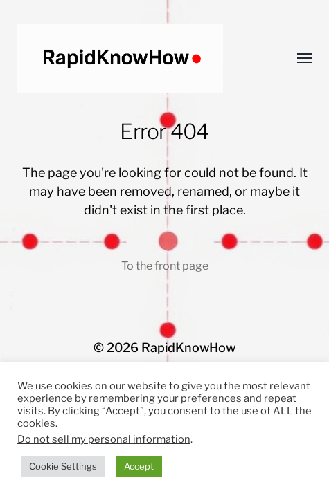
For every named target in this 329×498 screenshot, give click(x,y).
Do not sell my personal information (103, 439)
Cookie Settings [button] (63, 466)
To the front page (164, 266)
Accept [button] (139, 466)
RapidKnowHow (188, 347)
